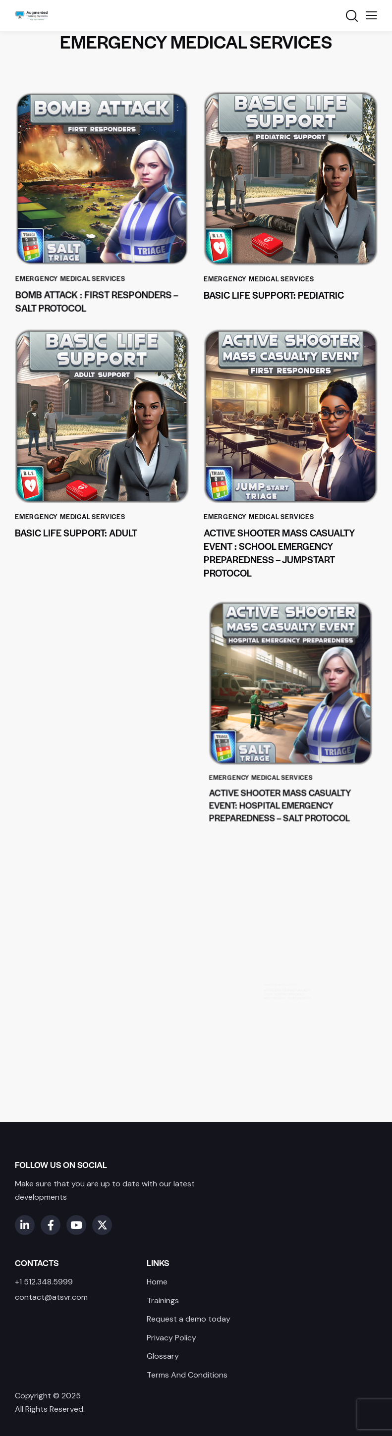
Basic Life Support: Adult (76, 530)
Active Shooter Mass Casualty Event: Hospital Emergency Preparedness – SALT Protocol (283, 770)
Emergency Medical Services (74, 268)
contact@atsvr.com (51, 1297)
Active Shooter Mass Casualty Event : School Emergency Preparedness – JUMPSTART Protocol (279, 553)
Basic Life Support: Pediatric (274, 294)
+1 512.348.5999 (44, 1281)
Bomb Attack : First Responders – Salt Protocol (97, 288)
